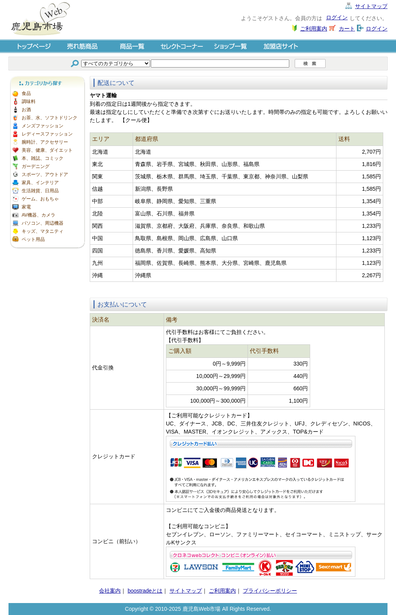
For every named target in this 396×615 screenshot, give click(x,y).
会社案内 (110, 591)
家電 (26, 207)
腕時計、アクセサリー (45, 142)
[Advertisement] (47, 367)
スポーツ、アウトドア (45, 174)
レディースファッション (47, 134)
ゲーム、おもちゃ (40, 199)
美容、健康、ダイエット (47, 150)
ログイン (337, 17)
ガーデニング (36, 166)
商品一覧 (132, 46)
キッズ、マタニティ (42, 231)
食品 (26, 93)
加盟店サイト (281, 46)
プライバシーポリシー (270, 591)
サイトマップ (371, 6)
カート (347, 28)
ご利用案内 (313, 28)
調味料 (29, 101)
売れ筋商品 (83, 46)
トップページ (33, 46)
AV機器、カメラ (38, 215)
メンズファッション (42, 126)
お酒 (26, 109)
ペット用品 (33, 239)
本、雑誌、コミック (42, 158)
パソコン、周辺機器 (42, 223)
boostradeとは (145, 591)
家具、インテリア (40, 182)
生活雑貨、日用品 (40, 190)
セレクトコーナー (182, 46)
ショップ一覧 (231, 46)
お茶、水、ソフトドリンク (49, 117)
